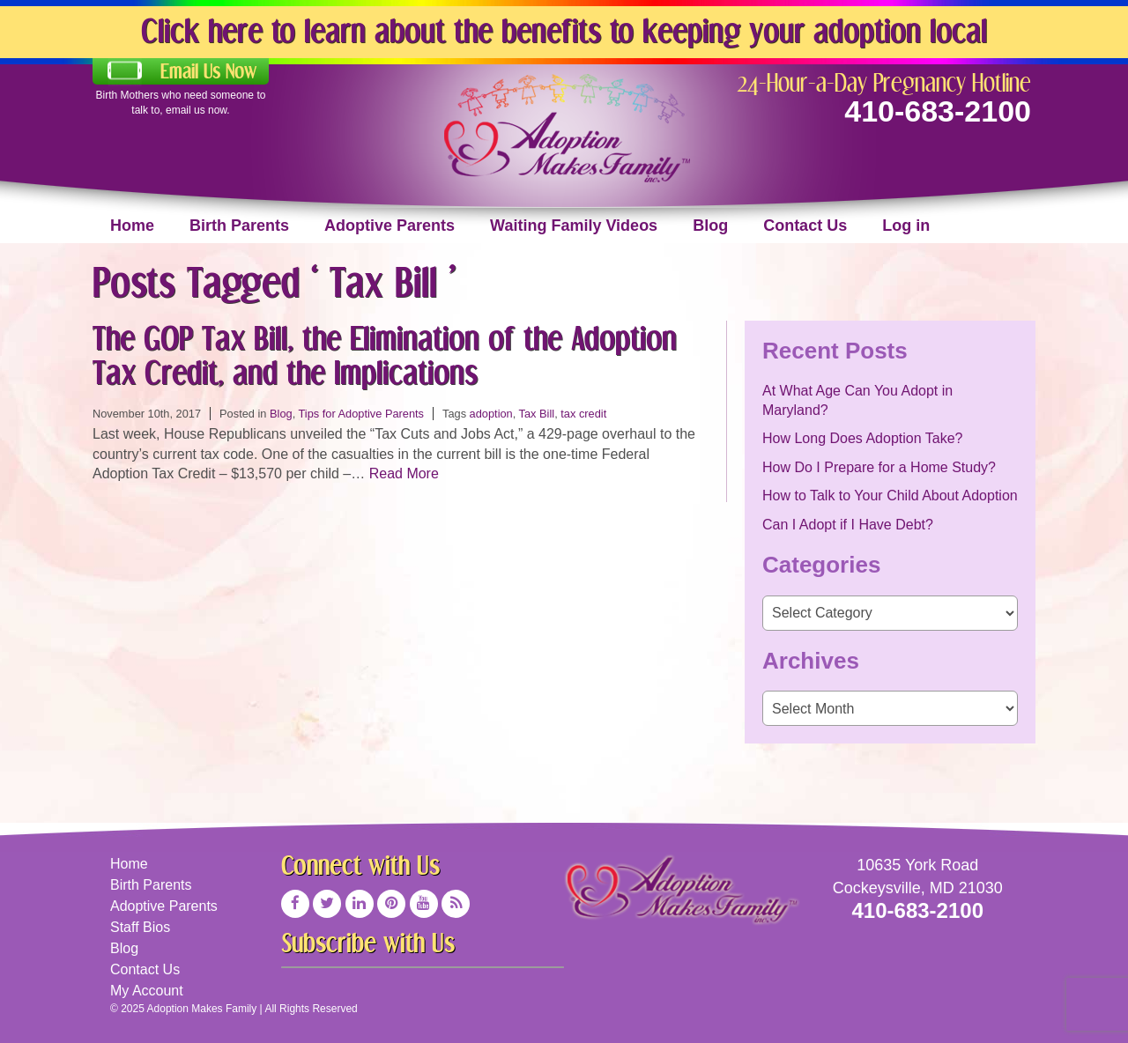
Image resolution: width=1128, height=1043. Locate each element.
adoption (491, 413)
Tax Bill (537, 413)
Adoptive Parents (389, 225)
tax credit (583, 413)
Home (132, 225)
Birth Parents (239, 225)
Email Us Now (208, 71)
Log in (906, 225)
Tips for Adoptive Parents (362, 413)
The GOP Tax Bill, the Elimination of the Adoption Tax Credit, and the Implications (385, 355)
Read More (404, 473)
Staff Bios (140, 927)
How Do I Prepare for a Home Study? (879, 467)
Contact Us (805, 225)
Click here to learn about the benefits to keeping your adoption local (564, 30)
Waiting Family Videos (573, 225)
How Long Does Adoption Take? (862, 438)
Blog (710, 225)
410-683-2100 (937, 111)
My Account (146, 990)
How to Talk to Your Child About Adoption (890, 495)
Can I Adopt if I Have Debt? (847, 524)
